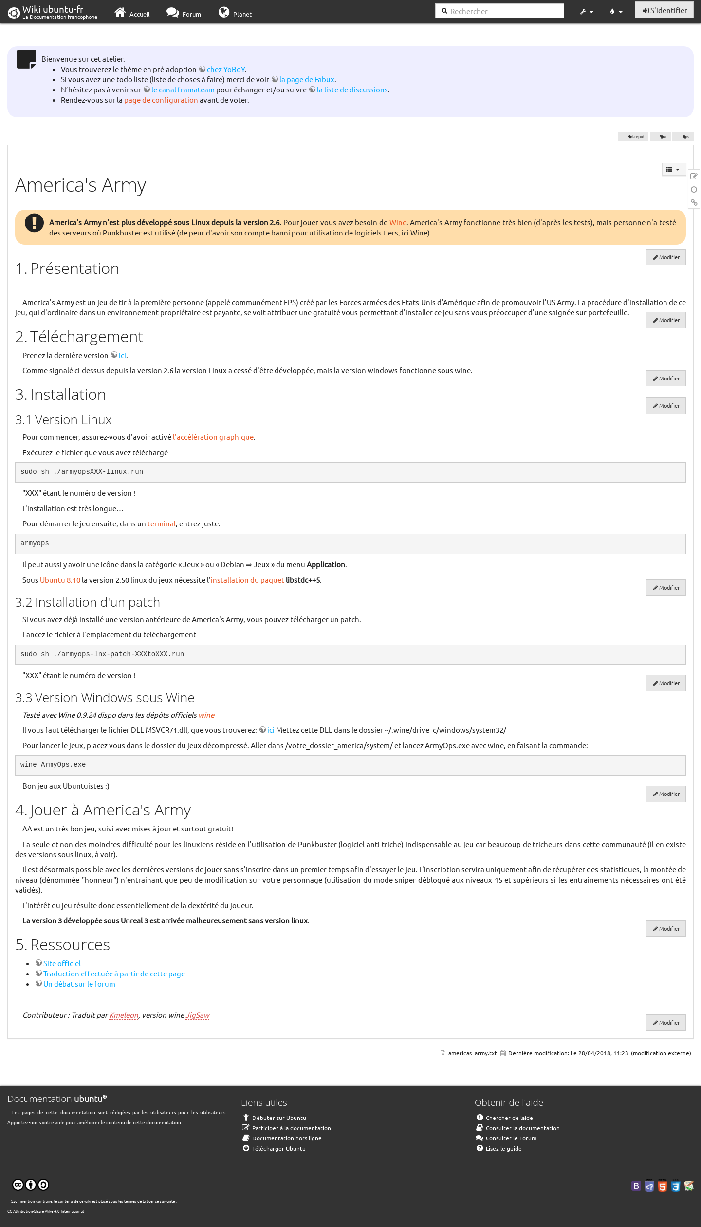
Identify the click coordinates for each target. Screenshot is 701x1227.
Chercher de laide (504, 1117)
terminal (162, 523)
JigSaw (197, 1014)
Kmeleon (123, 1014)
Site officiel (62, 963)
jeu (660, 136)
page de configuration (161, 99)
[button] (586, 11)
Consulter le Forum (505, 1138)
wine (206, 714)
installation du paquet (247, 579)
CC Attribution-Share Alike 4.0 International (45, 1211)
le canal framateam (183, 89)
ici (122, 355)
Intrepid (633, 136)
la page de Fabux (306, 79)
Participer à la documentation (286, 1128)
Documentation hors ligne (281, 1138)
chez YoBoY (226, 68)
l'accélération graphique (213, 436)
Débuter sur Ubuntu (273, 1117)
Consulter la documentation (517, 1128)
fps (683, 136)
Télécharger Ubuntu (273, 1148)
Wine (397, 222)
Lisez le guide (498, 1148)
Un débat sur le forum (79, 983)
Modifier (669, 257)
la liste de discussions (352, 89)
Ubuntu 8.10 (60, 579)
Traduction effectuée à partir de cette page (114, 973)
